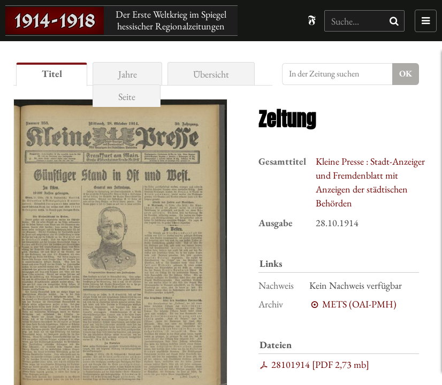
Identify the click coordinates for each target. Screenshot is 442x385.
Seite (126, 96)
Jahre (127, 74)
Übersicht (211, 74)
